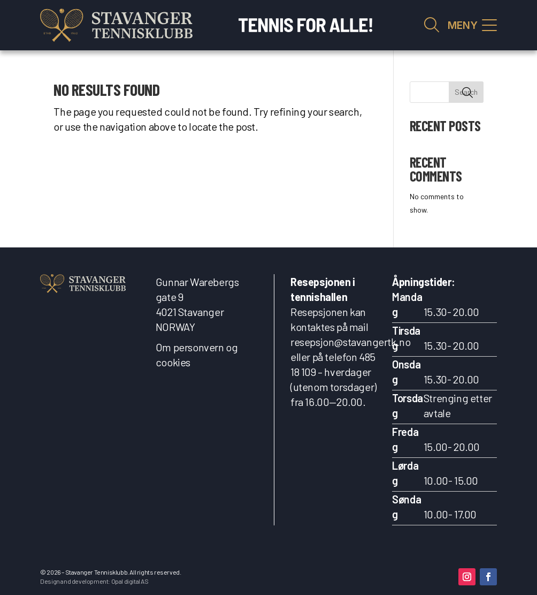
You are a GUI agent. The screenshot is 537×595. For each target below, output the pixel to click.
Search (466, 91)
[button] (466, 576)
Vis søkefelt (432, 25)
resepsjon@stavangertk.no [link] (350, 341)
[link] (116, 25)
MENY (463, 25)
